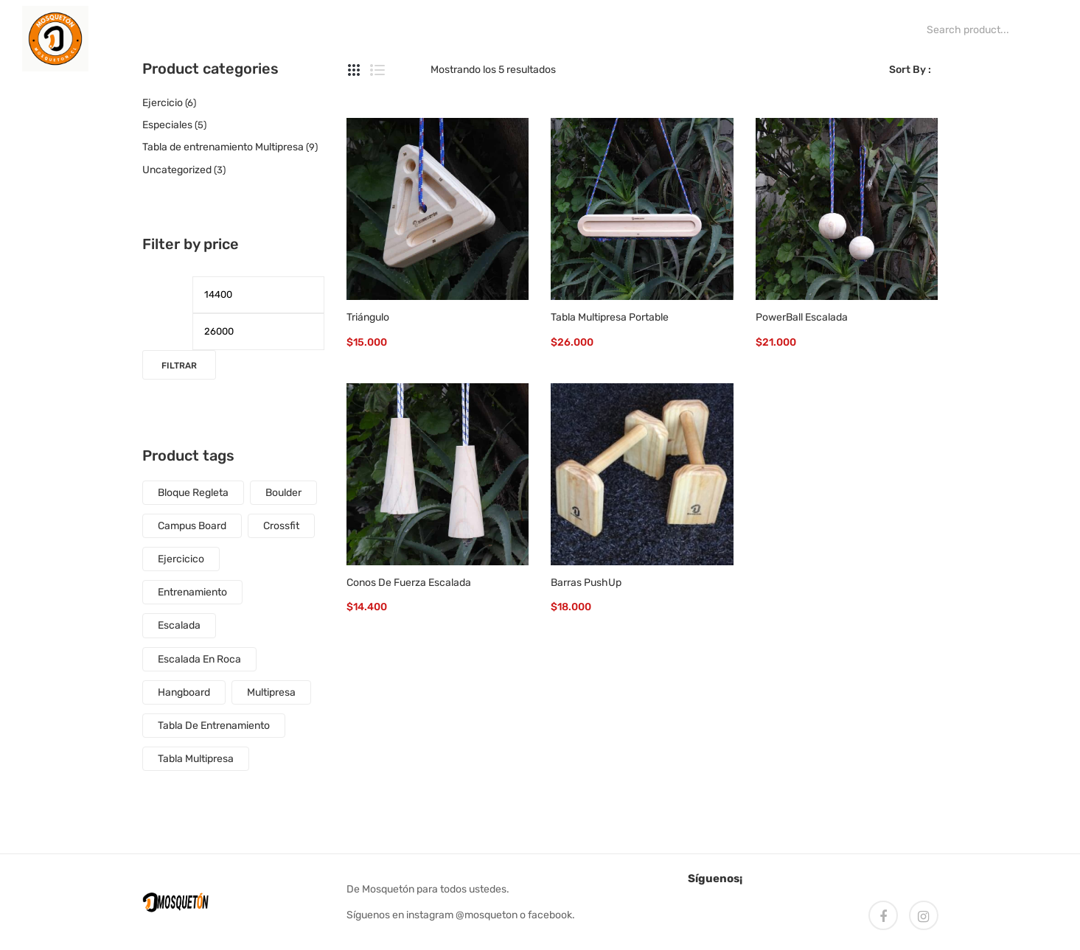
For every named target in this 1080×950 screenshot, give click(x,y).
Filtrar (179, 365)
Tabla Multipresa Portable (610, 317)
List (377, 70)
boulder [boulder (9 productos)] (283, 492)
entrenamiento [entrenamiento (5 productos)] (192, 592)
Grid (353, 70)
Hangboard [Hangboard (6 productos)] (184, 692)
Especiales (167, 125)
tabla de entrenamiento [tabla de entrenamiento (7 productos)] (214, 725)
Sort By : (910, 69)
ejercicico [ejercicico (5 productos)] (181, 559)
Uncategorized (177, 170)
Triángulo (367, 317)
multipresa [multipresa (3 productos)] (271, 692)
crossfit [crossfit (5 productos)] (281, 526)
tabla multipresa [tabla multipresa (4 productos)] (196, 758)
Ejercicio (162, 103)
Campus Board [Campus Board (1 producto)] (192, 526)
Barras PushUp (586, 582)
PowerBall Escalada (802, 317)
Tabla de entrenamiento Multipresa (223, 147)
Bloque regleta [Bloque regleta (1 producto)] (193, 492)
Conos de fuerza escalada (408, 582)
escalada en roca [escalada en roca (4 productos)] (199, 659)
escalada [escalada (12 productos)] (179, 625)
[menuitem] (125, 29)
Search (906, 29)
